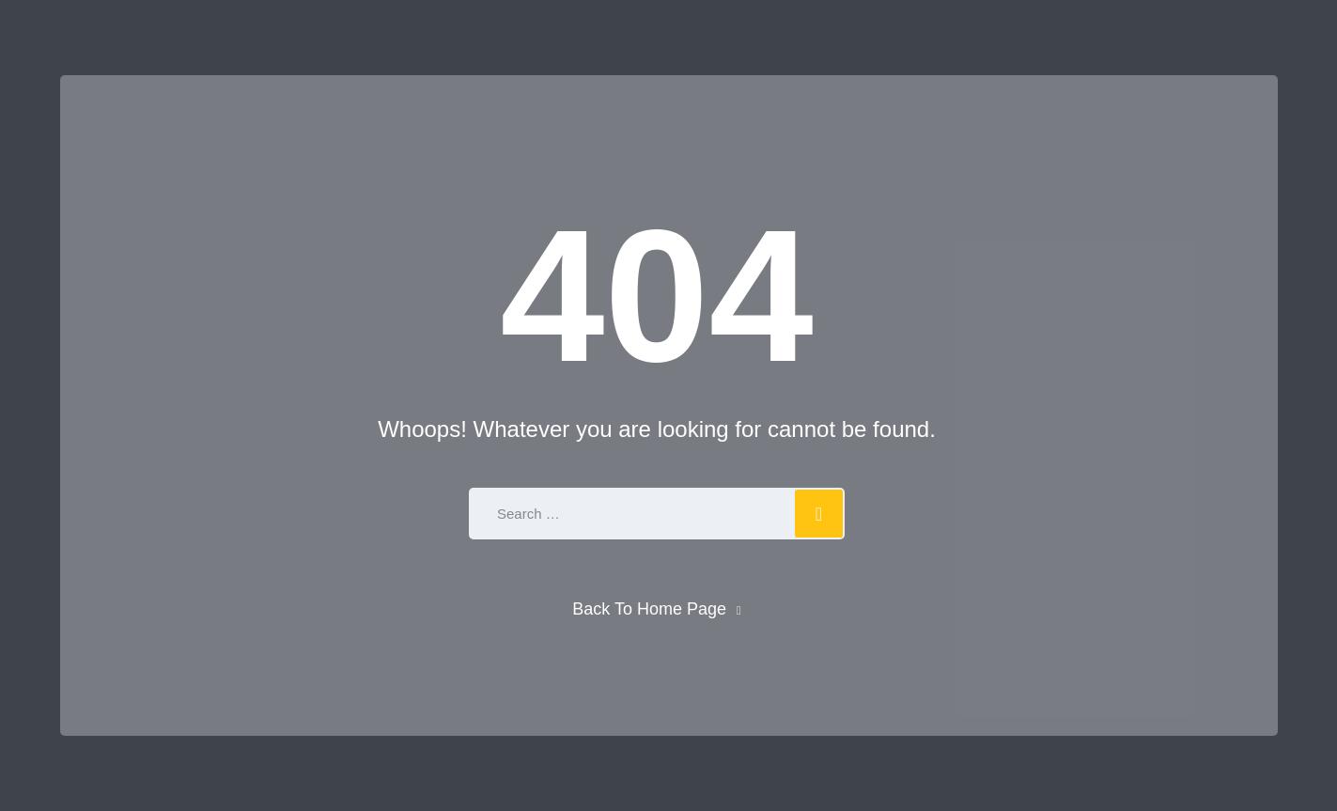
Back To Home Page (649, 609)
